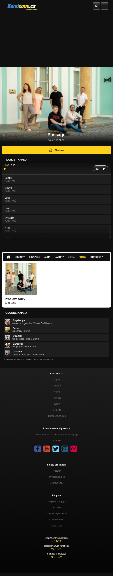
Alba (47, 257)
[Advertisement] (56, 39)
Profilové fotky (15, 299)
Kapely (57, 379)
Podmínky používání (57, 513)
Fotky (82, 257)
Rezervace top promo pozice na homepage (57, 434)
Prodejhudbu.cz (57, 477)
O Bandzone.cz (56, 519)
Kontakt (57, 507)
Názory (59, 257)
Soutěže (57, 410)
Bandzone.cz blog (57, 416)
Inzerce (57, 440)
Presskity (56, 471)
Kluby (57, 404)
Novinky (20, 257)
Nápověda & (57, 501)
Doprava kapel (57, 483)
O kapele (34, 257)
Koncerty (97, 257)
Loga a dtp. (56, 525)
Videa (71, 257)
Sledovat (57, 150)
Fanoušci (56, 398)
